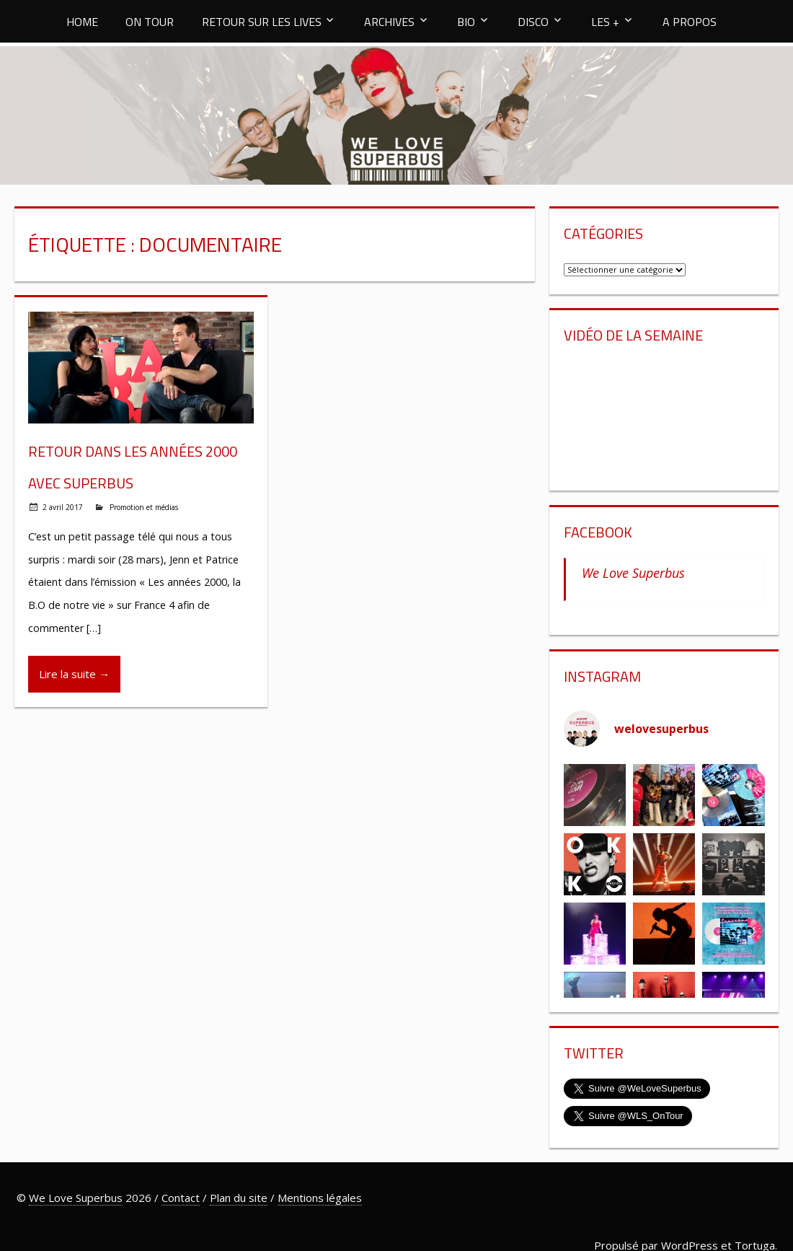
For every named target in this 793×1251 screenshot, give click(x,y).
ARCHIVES (389, 21)
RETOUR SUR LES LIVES (262, 21)
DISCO (533, 21)
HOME (82, 21)
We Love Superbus (633, 572)
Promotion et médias (144, 507)
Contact (180, 1197)
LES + (605, 21)
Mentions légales (320, 1197)
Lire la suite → (74, 674)
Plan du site (238, 1197)
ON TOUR (149, 21)
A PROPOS (690, 21)
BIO (466, 21)
